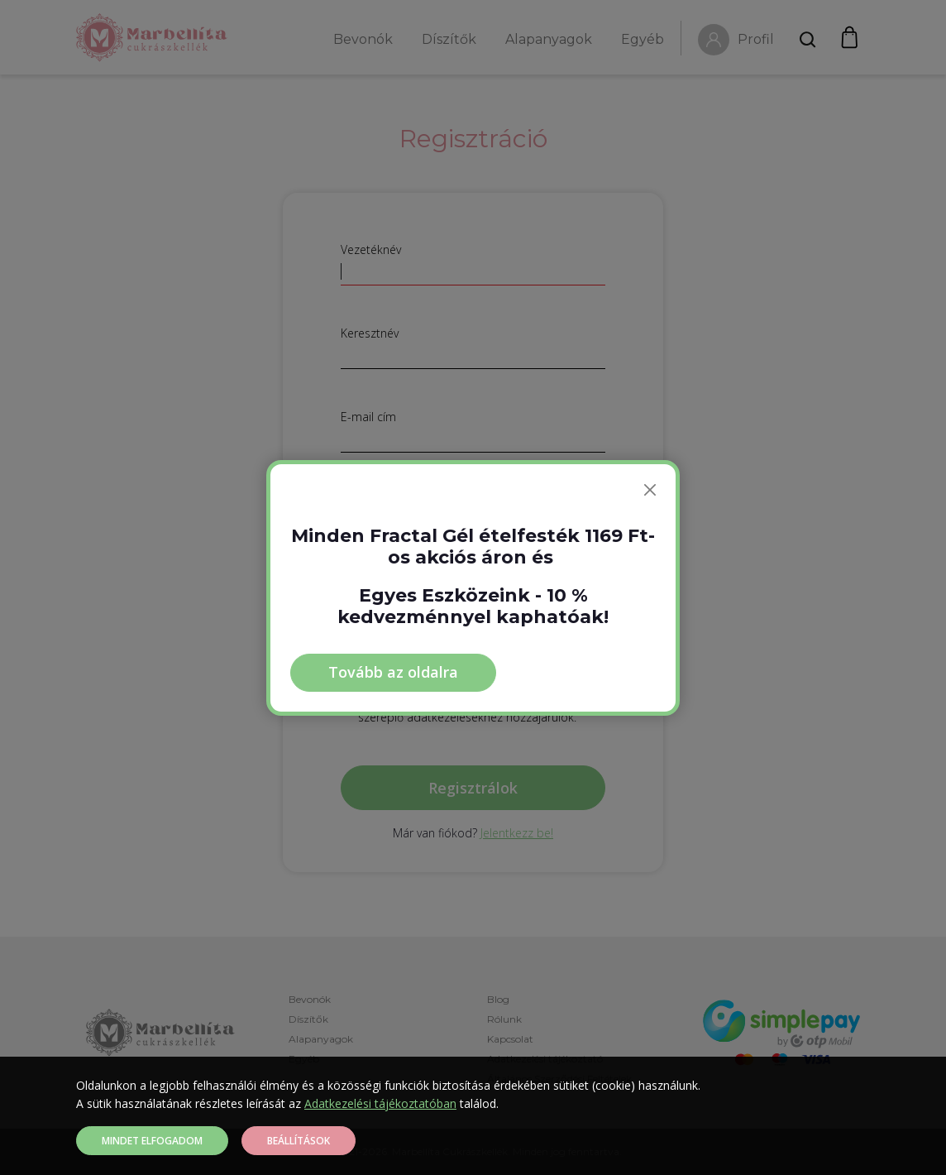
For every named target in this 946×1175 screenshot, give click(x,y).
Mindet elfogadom (152, 1141)
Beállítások (298, 1141)
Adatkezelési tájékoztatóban (380, 1103)
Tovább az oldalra (393, 672)
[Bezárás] (650, 489)
